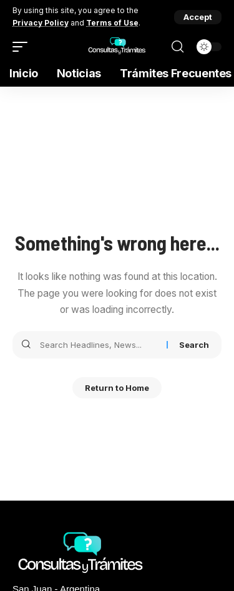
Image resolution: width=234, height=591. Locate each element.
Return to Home (117, 388)
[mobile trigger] (23, 47)
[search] (177, 47)
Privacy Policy (40, 22)
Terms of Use (112, 22)
